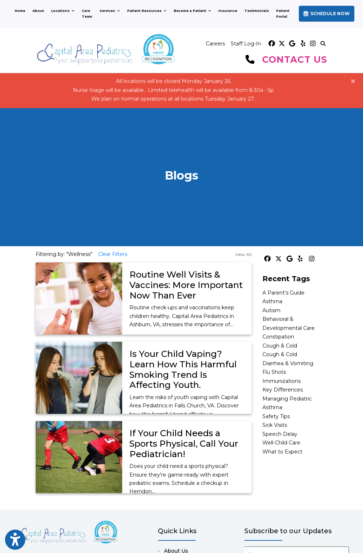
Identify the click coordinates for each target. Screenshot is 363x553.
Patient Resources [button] (147, 11)
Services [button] (109, 11)
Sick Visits (274, 425)
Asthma (272, 301)
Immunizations (281, 381)
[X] (282, 43)
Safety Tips (276, 416)
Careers (215, 43)
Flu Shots (274, 372)
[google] (292, 43)
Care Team (87, 13)
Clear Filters (112, 254)
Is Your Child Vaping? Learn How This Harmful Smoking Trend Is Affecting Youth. (183, 369)
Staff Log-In (246, 43)
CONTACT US (294, 59)
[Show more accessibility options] (15, 539)
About (38, 11)
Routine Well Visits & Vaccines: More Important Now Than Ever (186, 285)
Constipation (278, 336)
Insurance (227, 11)
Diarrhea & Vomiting (287, 363)
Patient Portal (284, 13)
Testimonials (256, 11)
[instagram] (312, 43)
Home (20, 11)
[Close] (353, 81)
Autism (271, 310)
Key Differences (282, 389)
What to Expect (282, 451)
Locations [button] (63, 11)
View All (243, 254)
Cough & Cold (279, 345)
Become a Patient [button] (192, 11)
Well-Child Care (281, 442)
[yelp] (302, 43)
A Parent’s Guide (283, 292)
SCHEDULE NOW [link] (327, 13)
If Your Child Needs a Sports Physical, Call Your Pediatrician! (183, 443)
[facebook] (272, 43)
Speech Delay (279, 434)
